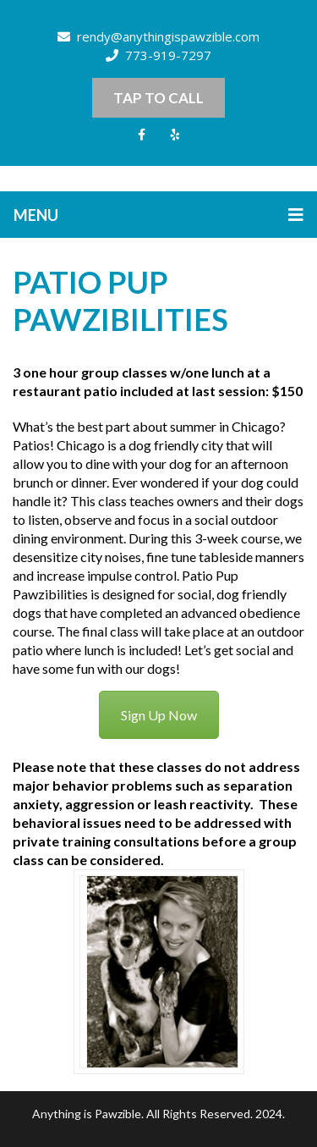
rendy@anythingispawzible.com (158, 36)
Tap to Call (158, 98)
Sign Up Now (159, 715)
